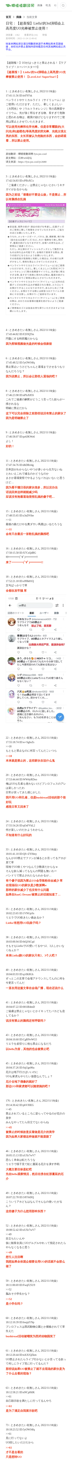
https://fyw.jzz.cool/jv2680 (32, 161)
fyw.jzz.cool (40, 153)
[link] (8, 17)
